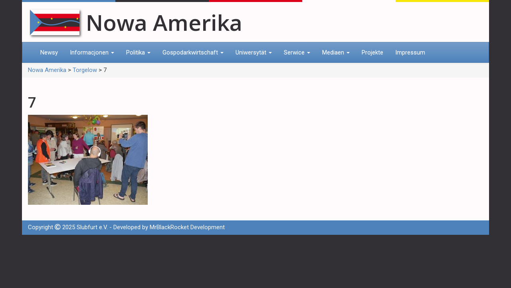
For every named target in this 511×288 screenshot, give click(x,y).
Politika (138, 52)
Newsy (49, 52)
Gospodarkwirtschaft (193, 52)
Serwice (297, 52)
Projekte (372, 52)
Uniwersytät (254, 52)
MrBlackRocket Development (187, 227)
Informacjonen (92, 52)
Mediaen (336, 52)
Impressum (410, 52)
